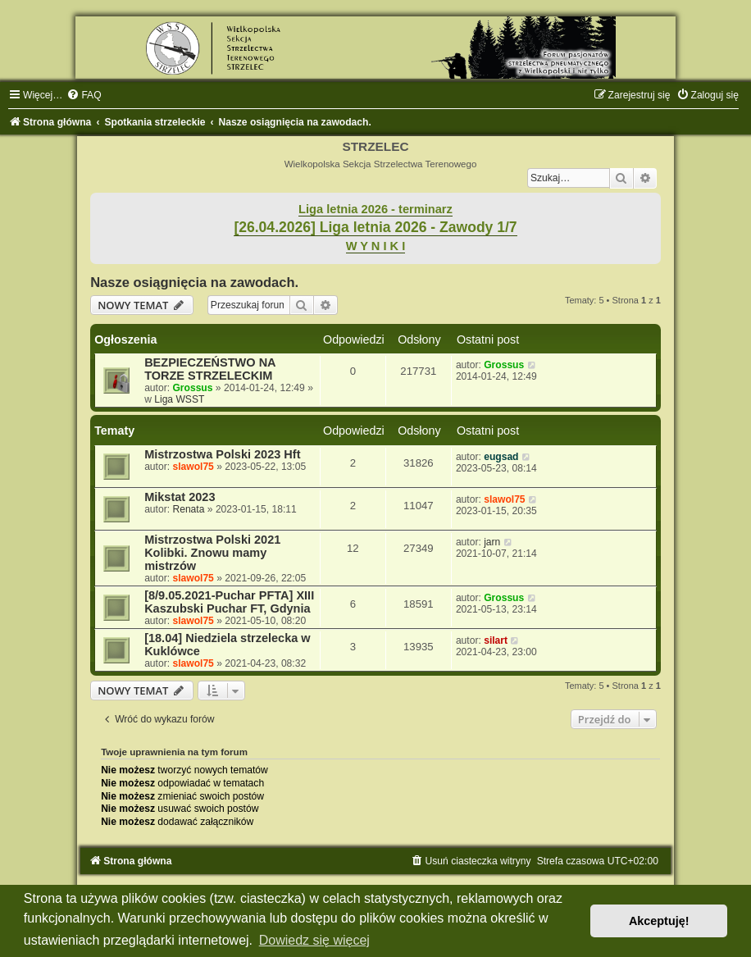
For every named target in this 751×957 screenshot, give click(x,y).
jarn (492, 542)
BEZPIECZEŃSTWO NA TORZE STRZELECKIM (209, 369)
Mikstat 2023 (179, 497)
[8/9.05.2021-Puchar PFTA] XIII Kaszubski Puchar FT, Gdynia (229, 602)
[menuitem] (83, 95)
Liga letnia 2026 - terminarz (375, 209)
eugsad (501, 457)
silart (495, 640)
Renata (188, 509)
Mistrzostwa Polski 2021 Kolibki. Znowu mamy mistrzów (212, 552)
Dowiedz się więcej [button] (314, 940)
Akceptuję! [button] (659, 920)
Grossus (192, 388)
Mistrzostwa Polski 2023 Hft (222, 454)
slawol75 (192, 466)
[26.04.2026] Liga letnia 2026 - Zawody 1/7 (375, 227)
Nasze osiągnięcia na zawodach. (194, 282)
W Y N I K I (376, 246)
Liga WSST (179, 399)
